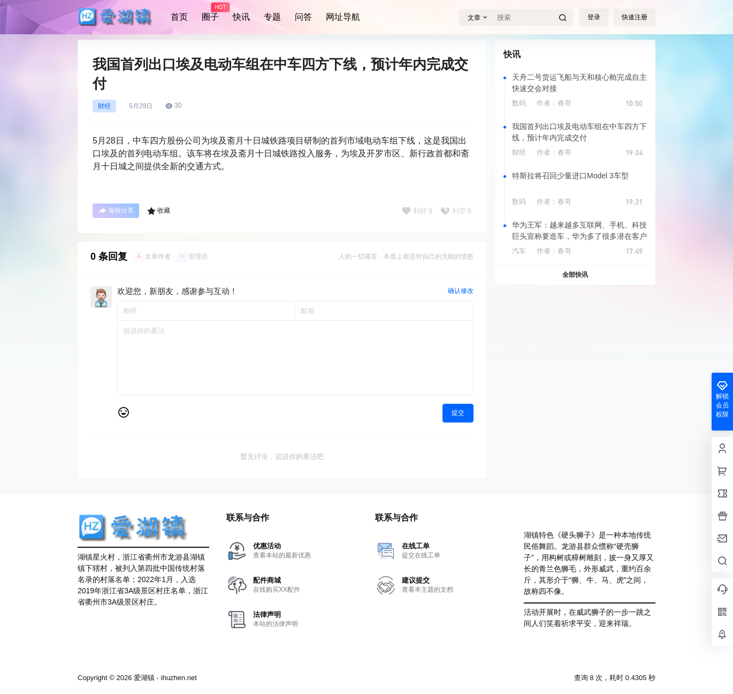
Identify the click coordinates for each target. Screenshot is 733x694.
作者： (554, 103)
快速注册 (634, 17)
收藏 (158, 211)
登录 (593, 17)
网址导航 (343, 16)
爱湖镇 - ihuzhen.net (164, 678)
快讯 (241, 16)
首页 (179, 16)
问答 (303, 16)
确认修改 (461, 291)
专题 (272, 16)
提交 (458, 413)
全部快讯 (575, 274)
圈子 (210, 12)
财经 (104, 106)
